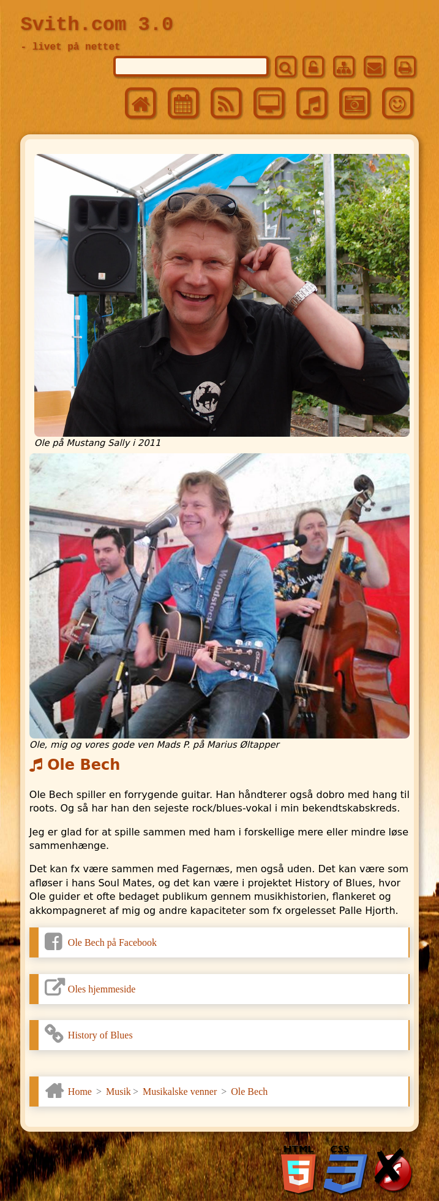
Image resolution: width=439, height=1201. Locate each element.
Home (80, 1091)
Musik (118, 1091)
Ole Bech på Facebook (112, 942)
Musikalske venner (180, 1091)
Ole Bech (249, 1091)
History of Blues (100, 1035)
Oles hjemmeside (102, 989)
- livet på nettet (70, 47)
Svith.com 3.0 (96, 24)
